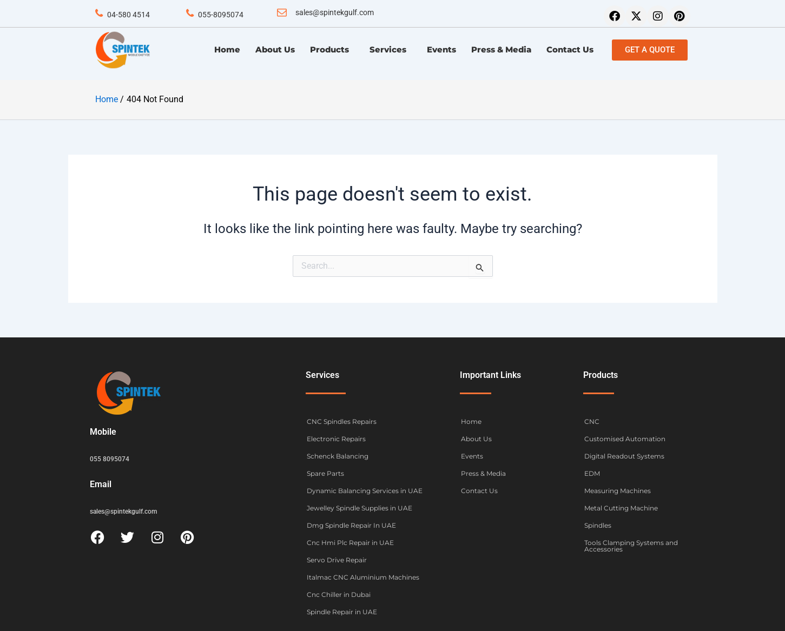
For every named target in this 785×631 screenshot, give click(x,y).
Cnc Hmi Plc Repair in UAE (350, 542)
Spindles (597, 525)
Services (391, 49)
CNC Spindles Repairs (342, 421)
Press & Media (501, 49)
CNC (591, 421)
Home (227, 49)
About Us (275, 49)
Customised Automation (624, 438)
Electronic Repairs (336, 438)
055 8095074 (109, 458)
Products (332, 49)
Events (441, 49)
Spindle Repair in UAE (342, 611)
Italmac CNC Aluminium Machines (363, 577)
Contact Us (569, 49)
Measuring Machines (617, 490)
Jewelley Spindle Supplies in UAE (359, 507)
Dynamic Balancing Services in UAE (365, 490)
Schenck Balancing (337, 455)
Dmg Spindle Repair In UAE (351, 525)
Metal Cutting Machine (621, 507)
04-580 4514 (128, 14)
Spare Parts (325, 473)
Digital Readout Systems (624, 455)
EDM (592, 473)
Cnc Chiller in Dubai (339, 594)
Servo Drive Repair (337, 559)
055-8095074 (220, 14)
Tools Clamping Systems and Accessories (631, 545)
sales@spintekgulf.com (334, 12)
